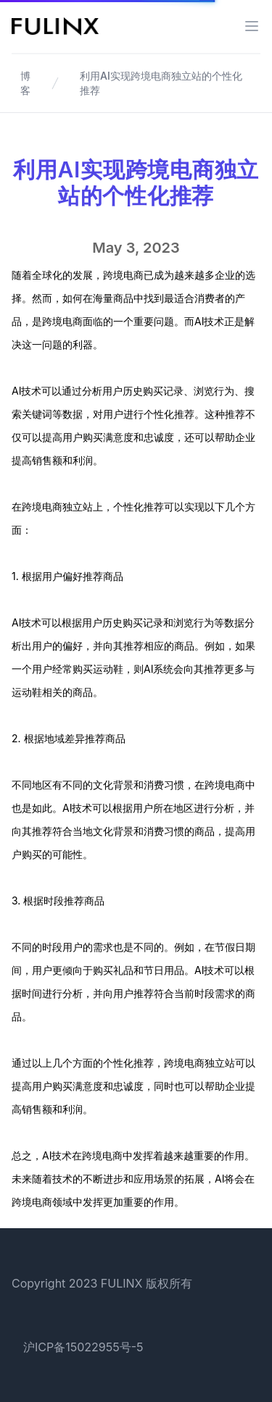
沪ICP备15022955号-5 (83, 1347)
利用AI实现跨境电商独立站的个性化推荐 (161, 83)
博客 (25, 83)
